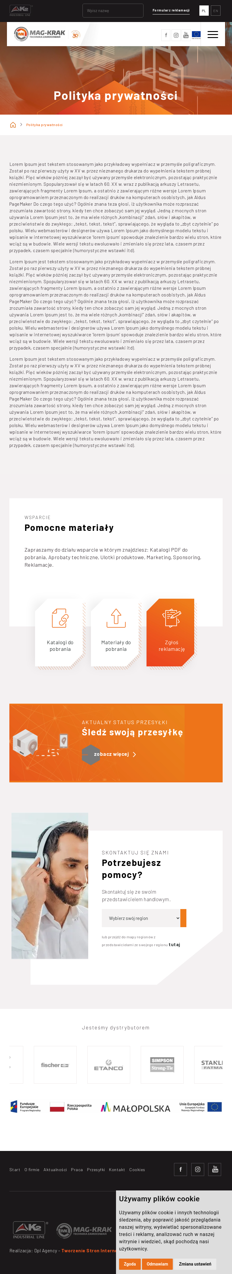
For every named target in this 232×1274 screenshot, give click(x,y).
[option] (56, 1065)
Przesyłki (96, 1169)
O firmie (32, 1169)
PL (204, 10)
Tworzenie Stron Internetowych (98, 1250)
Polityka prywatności (44, 124)
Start (15, 1169)
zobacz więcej (115, 754)
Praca (77, 1169)
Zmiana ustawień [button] (195, 1264)
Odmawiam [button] (157, 1264)
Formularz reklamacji (171, 10)
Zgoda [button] (130, 1264)
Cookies (137, 1169)
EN (215, 10)
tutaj (174, 944)
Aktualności (55, 1169)
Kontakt (117, 1169)
